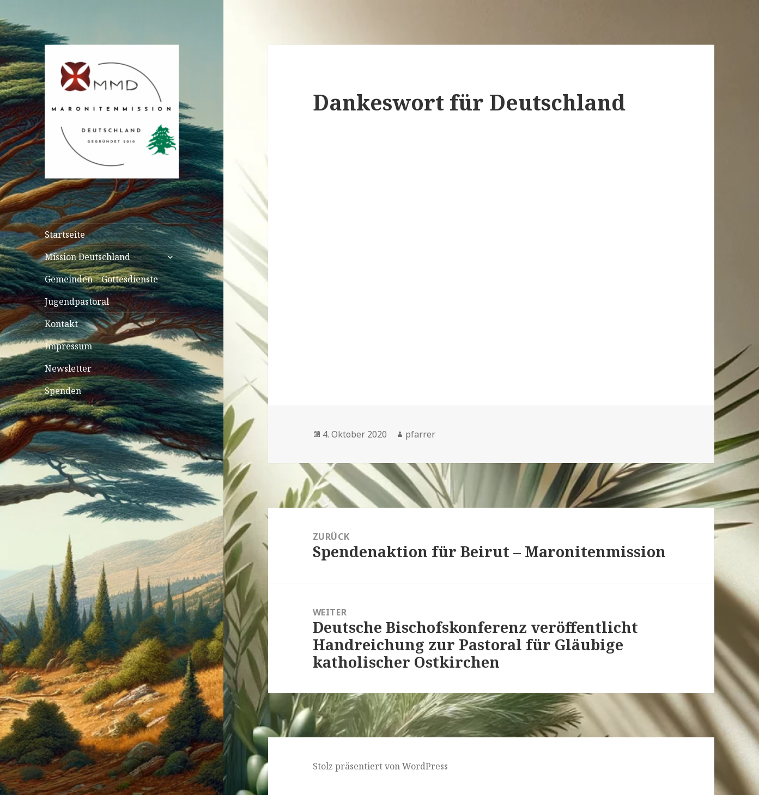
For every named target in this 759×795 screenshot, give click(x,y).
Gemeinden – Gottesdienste (101, 279)
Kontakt (61, 324)
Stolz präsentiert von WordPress (380, 766)
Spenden (63, 391)
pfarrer (420, 434)
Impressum (68, 346)
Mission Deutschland (87, 257)
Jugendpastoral (77, 301)
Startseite (65, 235)
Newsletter (68, 368)
